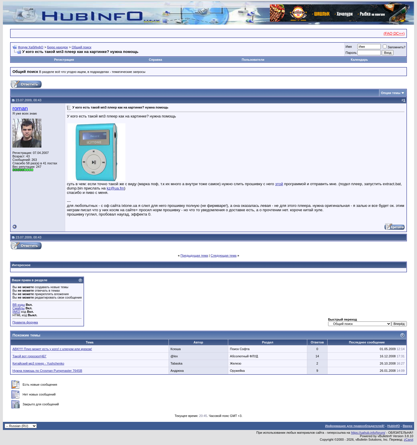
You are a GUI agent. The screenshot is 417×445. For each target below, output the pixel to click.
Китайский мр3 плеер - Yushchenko (38, 363)
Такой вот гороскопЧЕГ (29, 356)
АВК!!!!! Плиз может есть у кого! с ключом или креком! (52, 349)
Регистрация (64, 59)
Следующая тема (223, 255)
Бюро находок (57, 47)
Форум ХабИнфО (30, 47)
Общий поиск (81, 47)
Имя (348, 46)
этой (279, 184)
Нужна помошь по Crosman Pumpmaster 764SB (47, 370)
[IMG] (16, 311)
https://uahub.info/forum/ (368, 432)
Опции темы (390, 93)
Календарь (359, 59)
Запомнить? (394, 47)
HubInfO (393, 426)
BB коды (18, 304)
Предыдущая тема (194, 255)
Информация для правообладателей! (355, 426)
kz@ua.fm (115, 188)
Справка (155, 59)
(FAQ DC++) (394, 33)
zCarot (408, 439)
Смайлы (18, 308)
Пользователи (253, 59)
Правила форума (25, 322)
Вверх (407, 426)
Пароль (350, 52)
